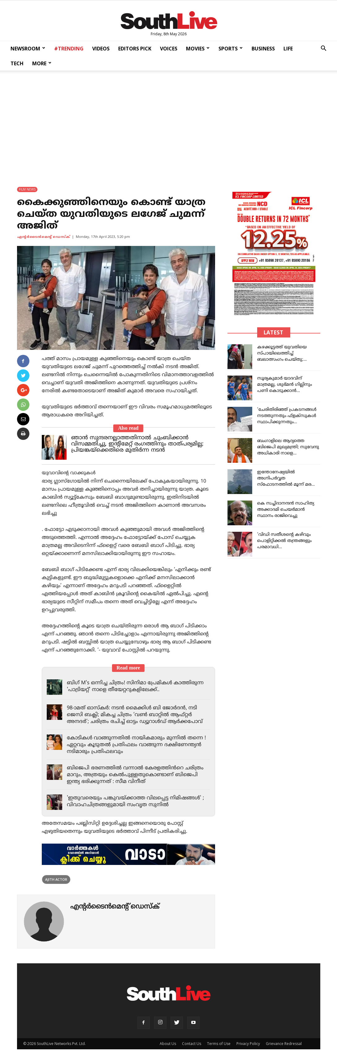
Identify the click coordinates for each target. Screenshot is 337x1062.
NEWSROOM (28, 48)
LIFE (288, 48)
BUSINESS (263, 48)
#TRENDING (69, 48)
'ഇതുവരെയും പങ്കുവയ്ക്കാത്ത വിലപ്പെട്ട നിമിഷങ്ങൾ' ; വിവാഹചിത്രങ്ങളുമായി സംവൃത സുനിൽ (137, 801)
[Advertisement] (168, 124)
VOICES (168, 48)
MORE (41, 63)
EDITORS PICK (134, 48)
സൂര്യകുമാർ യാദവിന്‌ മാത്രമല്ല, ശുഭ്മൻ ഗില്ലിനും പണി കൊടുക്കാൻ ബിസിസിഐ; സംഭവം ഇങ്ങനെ (284, 391)
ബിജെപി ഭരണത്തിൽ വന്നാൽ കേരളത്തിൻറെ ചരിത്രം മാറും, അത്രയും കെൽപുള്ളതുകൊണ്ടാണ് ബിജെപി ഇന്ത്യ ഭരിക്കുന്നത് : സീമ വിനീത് (136, 775)
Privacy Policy (248, 1043)
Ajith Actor (56, 879)
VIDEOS (101, 48)
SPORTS (230, 48)
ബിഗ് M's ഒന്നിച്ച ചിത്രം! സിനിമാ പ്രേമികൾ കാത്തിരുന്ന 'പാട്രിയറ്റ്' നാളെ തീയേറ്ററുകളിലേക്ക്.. (137, 686)
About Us (168, 1043)
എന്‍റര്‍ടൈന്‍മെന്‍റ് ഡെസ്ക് (43, 237)
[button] (323, 49)
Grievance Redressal (284, 1043)
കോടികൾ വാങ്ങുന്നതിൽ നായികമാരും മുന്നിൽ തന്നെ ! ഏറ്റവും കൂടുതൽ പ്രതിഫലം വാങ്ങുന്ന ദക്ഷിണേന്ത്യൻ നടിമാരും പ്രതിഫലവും (138, 745)
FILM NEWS (27, 189)
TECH (17, 63)
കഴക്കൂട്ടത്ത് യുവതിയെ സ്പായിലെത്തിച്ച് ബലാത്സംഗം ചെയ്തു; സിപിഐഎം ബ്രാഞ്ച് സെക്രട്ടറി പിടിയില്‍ (282, 360)
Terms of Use (219, 1043)
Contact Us (191, 1043)
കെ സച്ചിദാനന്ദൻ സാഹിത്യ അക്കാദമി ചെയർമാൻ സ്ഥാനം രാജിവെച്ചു (285, 509)
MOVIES (198, 48)
